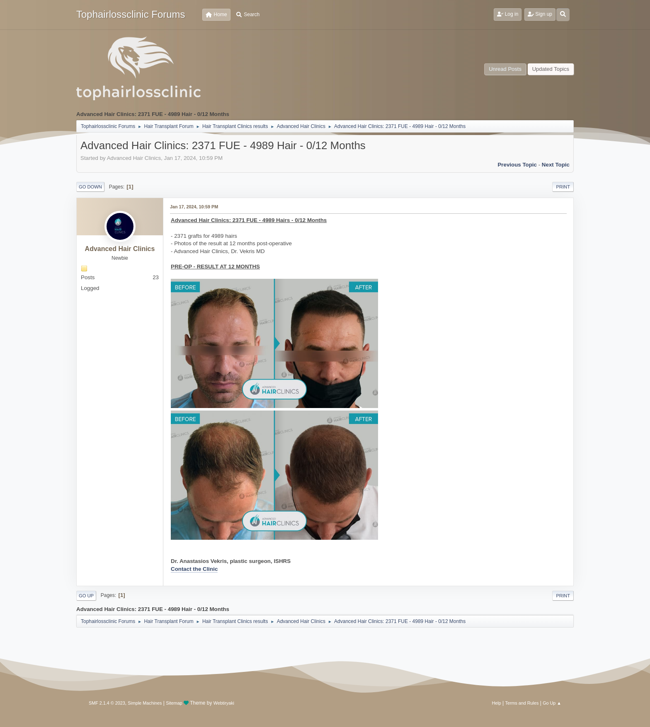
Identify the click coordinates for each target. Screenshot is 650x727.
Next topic (556, 165)
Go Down (90, 186)
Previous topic (517, 165)
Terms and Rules (522, 702)
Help (496, 702)
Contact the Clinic (194, 569)
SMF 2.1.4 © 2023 (107, 702)
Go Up (86, 595)
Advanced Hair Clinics (120, 248)
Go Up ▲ (552, 702)
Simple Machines (145, 702)
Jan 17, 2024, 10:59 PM (194, 206)
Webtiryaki (223, 702)
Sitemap (174, 702)
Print (563, 186)
